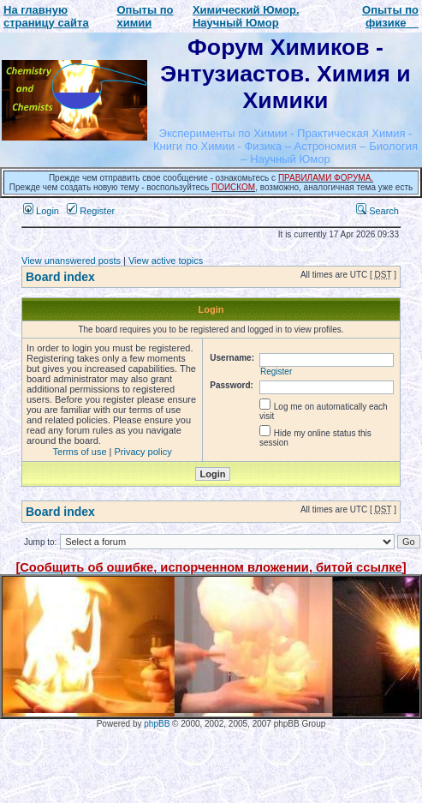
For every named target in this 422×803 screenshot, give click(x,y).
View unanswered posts (71, 260)
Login (41, 211)
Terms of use (80, 451)
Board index (60, 277)
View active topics (165, 260)
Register (91, 211)
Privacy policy (143, 451)
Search (377, 211)
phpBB (156, 723)
